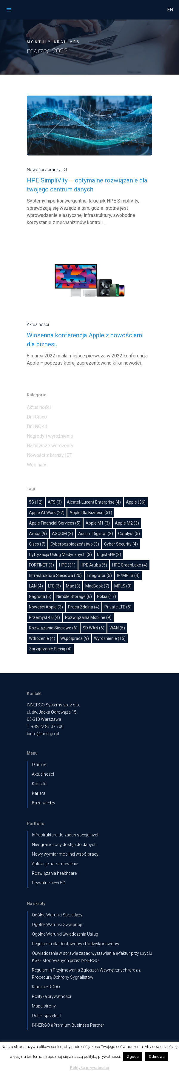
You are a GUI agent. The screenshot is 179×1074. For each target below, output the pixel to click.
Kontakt (39, 783)
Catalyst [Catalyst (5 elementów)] (129, 533)
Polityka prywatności (51, 996)
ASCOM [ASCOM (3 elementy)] (62, 533)
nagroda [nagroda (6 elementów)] (40, 596)
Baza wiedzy (43, 802)
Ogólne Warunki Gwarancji (57, 924)
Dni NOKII (37, 426)
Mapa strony (44, 1006)
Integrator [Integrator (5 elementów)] (99, 575)
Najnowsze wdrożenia (50, 445)
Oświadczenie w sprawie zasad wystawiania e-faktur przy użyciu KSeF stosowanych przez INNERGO (92, 957)
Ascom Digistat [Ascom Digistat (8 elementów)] (95, 533)
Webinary (36, 465)
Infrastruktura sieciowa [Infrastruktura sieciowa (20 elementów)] (55, 575)
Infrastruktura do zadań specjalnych (66, 835)
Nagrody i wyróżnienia (50, 436)
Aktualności (38, 324)
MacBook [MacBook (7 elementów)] (97, 586)
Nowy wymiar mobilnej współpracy (65, 854)
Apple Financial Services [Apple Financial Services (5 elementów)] (55, 523)
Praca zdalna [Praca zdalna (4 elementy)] (83, 607)
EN (170, 10)
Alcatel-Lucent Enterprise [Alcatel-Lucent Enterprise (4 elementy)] (94, 502)
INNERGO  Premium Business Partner (68, 1025)
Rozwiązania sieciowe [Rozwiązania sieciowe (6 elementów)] (53, 628)
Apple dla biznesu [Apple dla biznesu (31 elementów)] (91, 512)
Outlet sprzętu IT (47, 1015)
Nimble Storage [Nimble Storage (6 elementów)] (74, 596)
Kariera (38, 793)
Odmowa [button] (157, 1056)
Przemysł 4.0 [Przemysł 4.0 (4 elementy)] (44, 617)
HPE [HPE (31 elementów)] (67, 565)
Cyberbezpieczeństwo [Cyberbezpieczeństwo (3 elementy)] (74, 544)
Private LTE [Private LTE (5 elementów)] (118, 607)
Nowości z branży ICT (47, 169)
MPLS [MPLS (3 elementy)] (123, 586)
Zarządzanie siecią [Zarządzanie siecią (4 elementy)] (50, 648)
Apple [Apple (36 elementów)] (136, 502)
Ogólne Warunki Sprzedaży (57, 915)
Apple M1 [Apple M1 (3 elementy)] (98, 523)
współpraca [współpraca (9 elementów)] (74, 638)
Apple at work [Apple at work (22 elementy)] (46, 512)
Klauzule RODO (46, 986)
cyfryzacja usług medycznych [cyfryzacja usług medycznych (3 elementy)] (60, 554)
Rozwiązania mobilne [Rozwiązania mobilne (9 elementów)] (88, 617)
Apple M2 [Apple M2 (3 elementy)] (127, 523)
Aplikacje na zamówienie (55, 863)
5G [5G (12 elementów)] (36, 502)
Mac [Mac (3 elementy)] (73, 586)
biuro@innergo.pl (43, 733)
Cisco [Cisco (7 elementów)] (37, 544)
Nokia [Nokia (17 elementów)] (106, 596)
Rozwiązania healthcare (54, 873)
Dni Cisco (37, 417)
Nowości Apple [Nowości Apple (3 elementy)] (46, 607)
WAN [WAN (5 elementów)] (117, 628)
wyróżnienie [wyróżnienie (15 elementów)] (110, 638)
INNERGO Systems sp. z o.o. (53, 705)
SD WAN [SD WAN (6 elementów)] (93, 628)
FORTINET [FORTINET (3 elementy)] (41, 565)
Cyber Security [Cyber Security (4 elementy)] (121, 544)
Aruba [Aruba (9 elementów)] (38, 533)
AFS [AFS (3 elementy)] (55, 502)
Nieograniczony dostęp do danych (64, 844)
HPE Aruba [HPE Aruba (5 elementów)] (94, 565)
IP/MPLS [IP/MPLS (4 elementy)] (128, 575)
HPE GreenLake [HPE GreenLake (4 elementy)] (129, 565)
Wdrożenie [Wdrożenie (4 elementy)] (42, 638)
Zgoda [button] (133, 1056)
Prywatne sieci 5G (48, 882)
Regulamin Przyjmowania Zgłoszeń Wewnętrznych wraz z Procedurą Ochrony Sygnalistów (86, 974)
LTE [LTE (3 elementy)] (54, 586)
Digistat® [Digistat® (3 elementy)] (109, 554)
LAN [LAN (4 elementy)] (36, 586)
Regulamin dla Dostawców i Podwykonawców (75, 943)
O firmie (39, 764)
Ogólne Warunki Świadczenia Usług (65, 934)
